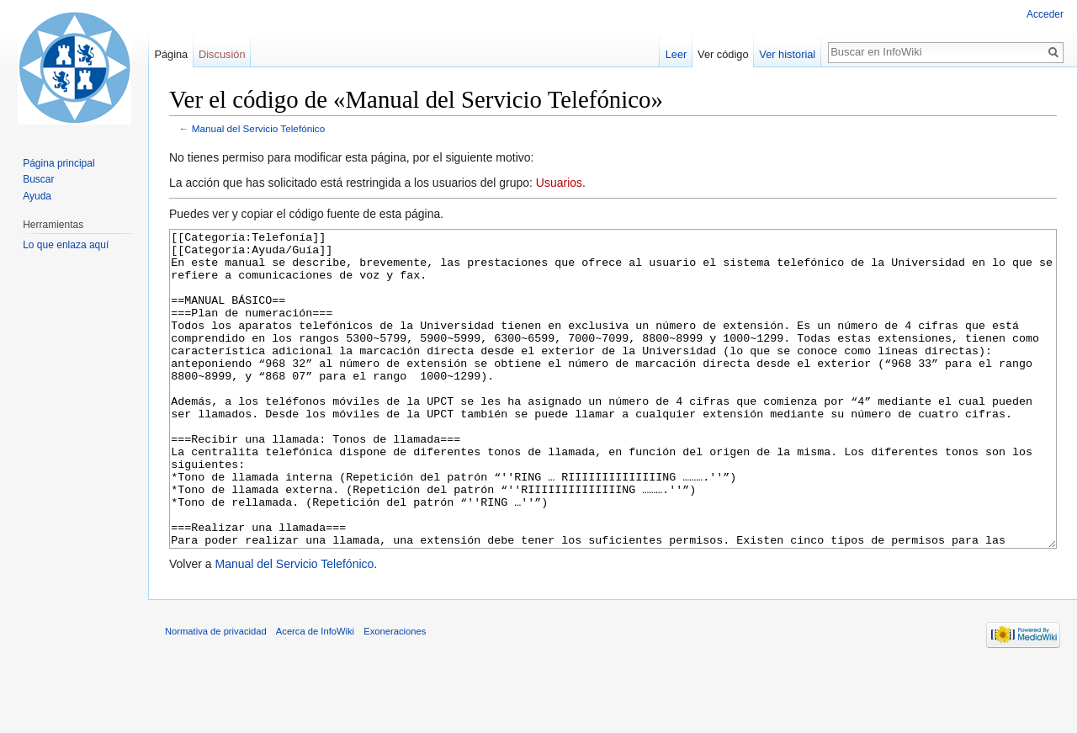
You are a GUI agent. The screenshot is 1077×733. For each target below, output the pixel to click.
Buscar (38, 179)
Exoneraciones (394, 694)
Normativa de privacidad (216, 694)
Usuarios (559, 182)
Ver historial (787, 54)
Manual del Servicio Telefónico (259, 128)
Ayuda (37, 196)
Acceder (1045, 14)
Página (171, 54)
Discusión (222, 54)
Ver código (723, 54)
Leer (676, 54)
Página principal (58, 163)
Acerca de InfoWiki (315, 694)
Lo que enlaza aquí (66, 245)
